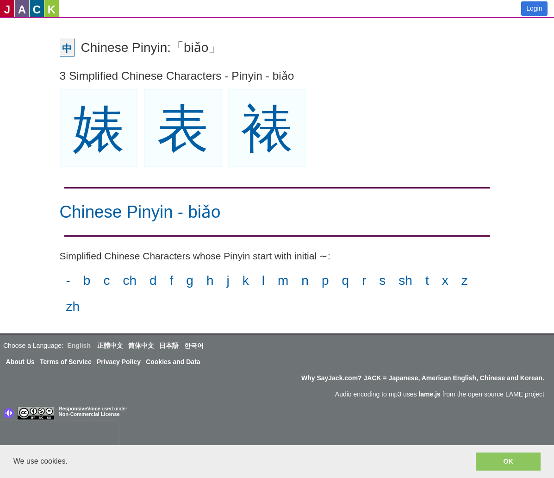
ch (130, 280)
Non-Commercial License (89, 414)
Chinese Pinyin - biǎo (140, 211)
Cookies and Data (173, 361)
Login (534, 8)
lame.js (429, 394)
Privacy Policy (119, 361)
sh (405, 280)
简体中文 (141, 345)
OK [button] (508, 461)
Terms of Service (66, 361)
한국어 (194, 345)
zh (73, 306)
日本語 (169, 345)
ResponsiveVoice (79, 408)
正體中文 (110, 345)
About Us (20, 361)
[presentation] (59, 435)
